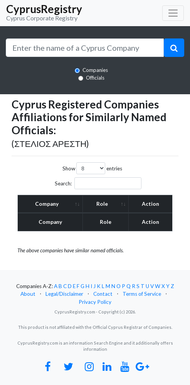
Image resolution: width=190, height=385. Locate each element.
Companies (95, 70)
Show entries (92, 168)
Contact (103, 294)
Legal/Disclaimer (64, 294)
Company (47, 204)
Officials (95, 78)
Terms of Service (142, 294)
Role (102, 204)
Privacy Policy (95, 302)
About (27, 294)
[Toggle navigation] (173, 13)
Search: (98, 183)
